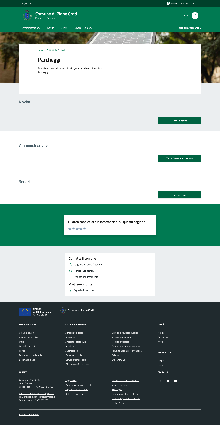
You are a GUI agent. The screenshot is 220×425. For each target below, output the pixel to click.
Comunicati (163, 337)
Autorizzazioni (71, 350)
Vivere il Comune (84, 28)
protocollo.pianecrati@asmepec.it (39, 396)
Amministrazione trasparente (125, 380)
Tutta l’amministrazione (179, 158)
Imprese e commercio (121, 337)
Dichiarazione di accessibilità (125, 394)
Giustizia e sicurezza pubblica (125, 332)
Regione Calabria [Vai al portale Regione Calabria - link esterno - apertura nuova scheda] (28, 3)
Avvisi (160, 341)
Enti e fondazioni (27, 346)
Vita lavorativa (118, 359)
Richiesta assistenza (74, 394)
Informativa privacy (121, 385)
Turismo (115, 355)
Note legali (117, 389)
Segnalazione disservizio (76, 389)
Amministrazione (31, 28)
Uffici (21, 341)
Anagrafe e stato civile (75, 341)
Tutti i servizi (179, 195)
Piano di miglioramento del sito (126, 398)
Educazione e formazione (77, 364)
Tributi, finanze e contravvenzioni (127, 350)
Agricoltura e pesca (74, 332)
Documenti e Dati (27, 359)
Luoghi (161, 360)
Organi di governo (27, 332)
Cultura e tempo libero (75, 359)
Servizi (64, 28)
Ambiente (70, 337)
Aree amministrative (28, 337)
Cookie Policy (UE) (120, 403)
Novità (50, 28)
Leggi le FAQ (71, 380)
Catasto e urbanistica (75, 355)
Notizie (161, 332)
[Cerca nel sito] (195, 15)
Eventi (161, 365)
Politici (22, 350)
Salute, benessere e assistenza (126, 346)
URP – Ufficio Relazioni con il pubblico (36, 393)
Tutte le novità (179, 120)
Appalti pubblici (72, 346)
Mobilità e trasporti (120, 341)
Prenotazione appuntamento (78, 385)
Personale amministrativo (31, 355)
